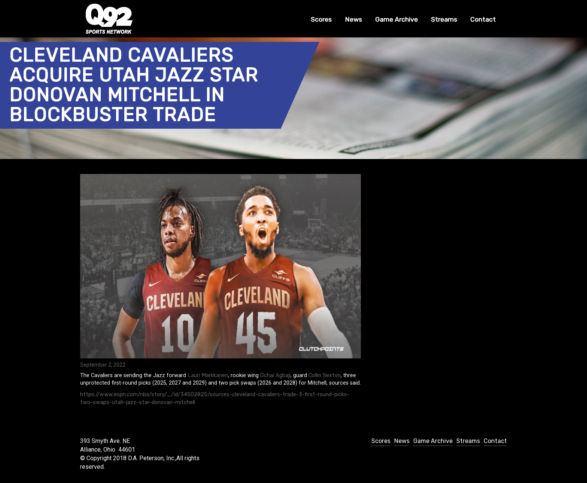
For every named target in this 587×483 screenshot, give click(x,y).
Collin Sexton (324, 375)
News (353, 19)
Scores (321, 19)
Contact (483, 19)
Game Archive (396, 19)
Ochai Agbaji (275, 375)
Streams (444, 19)
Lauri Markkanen (208, 375)
